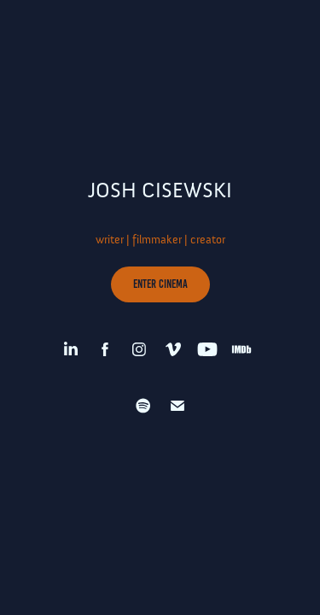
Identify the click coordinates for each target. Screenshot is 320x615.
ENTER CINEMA (160, 284)
